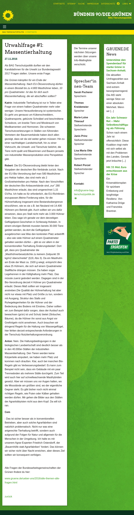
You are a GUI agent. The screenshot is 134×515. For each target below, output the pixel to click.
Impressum (93, 4)
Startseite (59, 4)
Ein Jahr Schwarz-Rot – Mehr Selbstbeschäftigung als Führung (117, 123)
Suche (81, 4)
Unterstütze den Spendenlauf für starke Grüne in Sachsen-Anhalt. (116, 65)
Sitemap (71, 4)
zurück (8, 496)
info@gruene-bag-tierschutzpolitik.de (84, 192)
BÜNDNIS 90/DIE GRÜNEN (103, 14)
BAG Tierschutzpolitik (13, 32)
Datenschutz (108, 4)
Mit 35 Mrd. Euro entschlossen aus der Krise (116, 170)
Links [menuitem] (125, 4)
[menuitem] (59, 4)
